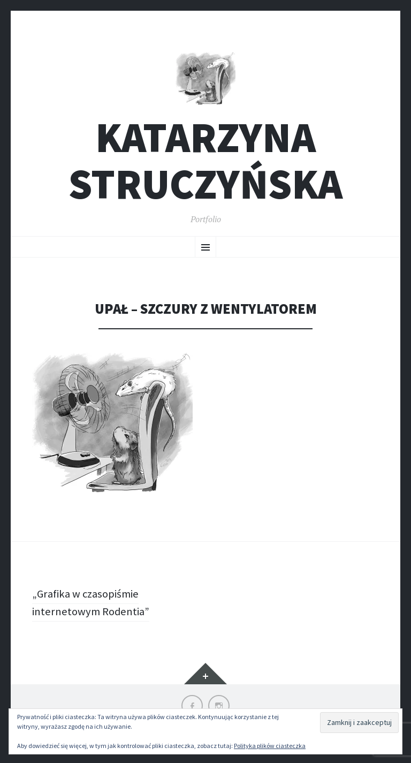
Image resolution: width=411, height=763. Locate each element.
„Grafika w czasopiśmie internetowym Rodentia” (94, 606)
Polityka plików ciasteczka (270, 746)
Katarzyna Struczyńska (205, 164)
